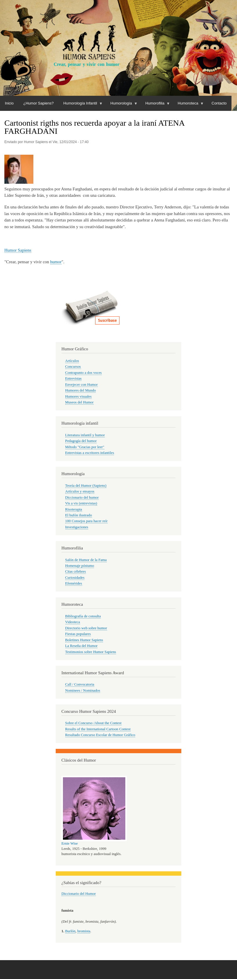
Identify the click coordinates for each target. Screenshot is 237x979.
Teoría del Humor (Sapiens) (85, 486)
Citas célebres (75, 571)
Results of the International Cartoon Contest (98, 729)
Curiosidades (75, 578)
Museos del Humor (79, 402)
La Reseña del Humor (81, 646)
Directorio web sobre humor (86, 628)
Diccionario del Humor (78, 894)
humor (55, 261)
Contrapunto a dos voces (83, 373)
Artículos (72, 361)
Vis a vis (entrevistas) (81, 503)
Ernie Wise (69, 843)
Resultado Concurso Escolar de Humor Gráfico (100, 735)
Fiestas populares (78, 634)
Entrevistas (73, 378)
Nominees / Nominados (82, 690)
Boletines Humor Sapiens (84, 640)
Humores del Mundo (80, 390)
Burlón (70, 931)
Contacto (219, 103)
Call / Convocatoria (79, 684)
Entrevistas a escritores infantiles (89, 453)
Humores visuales (78, 396)
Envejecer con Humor (81, 385)
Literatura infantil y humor (85, 435)
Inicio (9, 103)
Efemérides (73, 583)
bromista (83, 931)
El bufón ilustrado (78, 515)
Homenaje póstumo (79, 566)
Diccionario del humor (82, 497)
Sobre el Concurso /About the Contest (93, 723)
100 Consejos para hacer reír (86, 521)
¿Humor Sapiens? (38, 103)
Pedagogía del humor (81, 441)
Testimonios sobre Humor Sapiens (90, 652)
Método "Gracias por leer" (84, 447)
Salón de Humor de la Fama (86, 560)
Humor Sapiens (17, 250)
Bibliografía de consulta (83, 616)
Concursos (73, 367)
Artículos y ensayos (80, 491)
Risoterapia (73, 509)
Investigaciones (76, 527)
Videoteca (72, 622)
